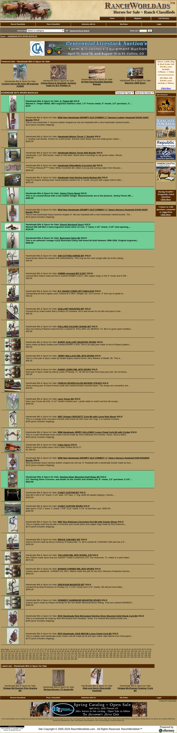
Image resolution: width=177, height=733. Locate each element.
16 (41, 649)
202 (9, 657)
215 (54, 657)
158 (5, 655)
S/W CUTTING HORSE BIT (71, 256)
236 (124, 657)
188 (110, 655)
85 (65, 651)
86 (68, 651)
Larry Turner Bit (66, 399)
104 (118, 651)
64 (12, 651)
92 (83, 651)
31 (79, 649)
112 (146, 651)
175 (65, 655)
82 (58, 651)
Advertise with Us (88, 24)
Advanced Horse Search (79, 31)
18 (46, 649)
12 (31, 649)
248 (16, 659)
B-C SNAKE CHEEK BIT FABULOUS (76, 291)
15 (38, 649)
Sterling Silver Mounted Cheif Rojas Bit (80, 477)
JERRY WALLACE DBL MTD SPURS (76, 356)
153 (138, 653)
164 (26, 655)
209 (33, 657)
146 (114, 653)
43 (110, 649)
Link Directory (163, 18)
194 (131, 655)
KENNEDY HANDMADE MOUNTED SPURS (79, 600)
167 (37, 655)
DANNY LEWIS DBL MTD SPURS (74, 369)
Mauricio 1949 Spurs (135, 83)
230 (103, 657)
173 (58, 655)
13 (33, 649)
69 (25, 651)
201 (5, 657)
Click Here (166, 88)
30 (76, 649)
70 (27, 651)
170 (47, 655)
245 (5, 659)
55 (140, 649)
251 (26, 659)
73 (35, 651)
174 (61, 655)
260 (58, 659)
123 (33, 653)
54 (138, 649)
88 (73, 651)
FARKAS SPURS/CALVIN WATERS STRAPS (80, 383)
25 (64, 649)
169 (44, 655)
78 (48, 651)
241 (142, 657)
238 (131, 657)
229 (100, 657)
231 (107, 657)
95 (91, 651)
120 (23, 653)
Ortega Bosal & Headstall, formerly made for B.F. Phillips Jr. (58, 84)
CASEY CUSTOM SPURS (70, 506)
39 (99, 649)
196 (138, 655)
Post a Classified (53, 24)
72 (32, 651)
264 (72, 659)
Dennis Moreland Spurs (72, 224)
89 (76, 651)
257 (47, 659)
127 (47, 653)
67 (20, 651)
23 (59, 649)
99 (101, 651)
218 (65, 657)
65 (14, 651)
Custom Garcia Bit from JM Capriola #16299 (20, 85)
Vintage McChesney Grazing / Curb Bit (135, 689)
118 (16, 653)
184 (96, 655)
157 (2, 655)
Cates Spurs (64, 445)
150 (128, 653)
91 (81, 651)
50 (127, 649)
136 (79, 653)
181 (86, 655)
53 (135, 649)
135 (75, 653)
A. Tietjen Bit (66, 101)
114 (2, 653)
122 (30, 653)
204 (16, 657)
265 (75, 659)
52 (132, 649)
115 (5, 653)
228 (96, 657)
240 (138, 657)
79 (50, 651)
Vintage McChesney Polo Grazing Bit (20, 689)
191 (121, 655)
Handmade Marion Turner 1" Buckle (76, 136)
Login (159, 24)
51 (130, 649)
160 (12, 655)
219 (68, 657)
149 (124, 653)
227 (93, 657)
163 (23, 655)
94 (88, 651)
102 (111, 651)
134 (72, 653)
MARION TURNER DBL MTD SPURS (76, 569)
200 (2, 657)
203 (12, 657)
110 (139, 651)
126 (44, 653)
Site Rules (124, 24)
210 (37, 657)
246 (9, 659)
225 (86, 657)
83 (60, 651)
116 (9, 653)
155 (145, 653)
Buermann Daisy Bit (70, 238)
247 (12, 659)
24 (61, 649)
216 (58, 657)
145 (110, 653)
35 (89, 649)
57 (145, 649)
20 (51, 649)
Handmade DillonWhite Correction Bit (77, 165)
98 (99, 651)
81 (55, 651)
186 (103, 655)
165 (30, 655)
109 (135, 651)
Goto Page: (5, 649)
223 (79, 657)
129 (54, 653)
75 (40, 651)
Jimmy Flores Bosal (70, 193)
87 (71, 651)
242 (145, 657)
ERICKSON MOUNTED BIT (71, 584)
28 (71, 649)
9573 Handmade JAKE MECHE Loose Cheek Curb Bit (85, 633)
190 (117, 655)
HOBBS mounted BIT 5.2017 (72, 273)
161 (16, 655)
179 (79, 655)
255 (40, 659)
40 (102, 649)
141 (96, 653)
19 (48, 649)
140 (93, 653)
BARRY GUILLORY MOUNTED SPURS (77, 342)
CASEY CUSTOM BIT (68, 492)
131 (61, 653)
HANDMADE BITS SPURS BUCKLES (22, 36)
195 (135, 655)
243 (149, 657)
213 (47, 657)
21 (53, 649)
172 (54, 655)
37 (94, 649)
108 (132, 651)
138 (86, 653)
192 (124, 655)
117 (12, 653)
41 (104, 649)
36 (92, 649)
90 (78, 651)
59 (150, 649)
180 (82, 655)
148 (121, 653)
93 (86, 651)
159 (9, 655)
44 (112, 649)
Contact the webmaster (168, 701)
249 (19, 659)
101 (107, 651)
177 (72, 655)
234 (117, 657)
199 (149, 655)
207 (26, 657)
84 (63, 651)
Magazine (137, 18)
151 (131, 653)
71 (30, 651)
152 (135, 653)
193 (128, 655)
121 (26, 653)
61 (4, 651)
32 (81, 649)
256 (44, 659)
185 (100, 655)
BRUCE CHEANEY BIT (69, 539)
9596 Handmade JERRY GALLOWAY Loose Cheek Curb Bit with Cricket (94, 432)
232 (110, 657)
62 (7, 651)
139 (89, 653)
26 (66, 649)
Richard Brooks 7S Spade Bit (58, 689)
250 (23, 659)
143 (103, 653)
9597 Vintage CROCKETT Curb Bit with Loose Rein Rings (87, 416)
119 (19, 653)
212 (44, 657)
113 (149, 651)
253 (33, 659)
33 (84, 649)
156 (149, 653)
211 (40, 657)
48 (122, 649)
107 (128, 651)
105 (121, 651)
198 (145, 655)
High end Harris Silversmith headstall (97, 689)
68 (22, 651)
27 (69, 649)
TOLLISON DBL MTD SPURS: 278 (75, 555)
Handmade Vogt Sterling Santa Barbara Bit (79, 177)
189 (114, 655)
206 (23, 657)
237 (128, 657)
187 (107, 655)
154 (142, 653)
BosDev (6, 730)
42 (107, 649)
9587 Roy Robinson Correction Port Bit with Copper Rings (87, 522)
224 (82, 657)
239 (135, 657)
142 (100, 653)
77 (45, 651)
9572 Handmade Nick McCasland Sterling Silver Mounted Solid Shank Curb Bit (97, 616)
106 (125, 651)
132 (65, 653)
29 (74, 649)
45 (115, 649)
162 (19, 655)
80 (53, 651)
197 (142, 655)
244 (2, 659)
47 (120, 649)
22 (56, 649)
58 (148, 649)
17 (43, 649)
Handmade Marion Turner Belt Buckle (77, 153)
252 (30, 659)
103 (114, 651)
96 (94, 651)
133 (68, 653)
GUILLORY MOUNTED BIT (71, 309)
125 (40, 653)
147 (117, 653)
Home (112, 18)
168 (40, 655)
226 (89, 657)
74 (37, 651)
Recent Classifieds (18, 24)
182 (89, 655)
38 (97, 649)
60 (2, 651)
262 (65, 659)
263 (68, 659)
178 (75, 655)
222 (75, 657)
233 (114, 657)
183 (93, 655)
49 (125, 649)
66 (17, 651)
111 (142, 651)
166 (33, 655)
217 (61, 657)
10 (25, 649)
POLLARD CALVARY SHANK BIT (74, 326)
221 (72, 657)
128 (51, 653)
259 (54, 659)
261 (61, 659)
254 (37, 659)
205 (19, 657)
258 (51, 659)
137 (82, 653)
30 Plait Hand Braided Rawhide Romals (97, 83)
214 (51, 657)
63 (9, 651)
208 (30, 657)
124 (37, 653)
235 (121, 657)
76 (43, 651)
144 (107, 653)
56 (143, 649)
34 (87, 649)
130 (58, 653)
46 (117, 649)
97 (96, 651)
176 (68, 655)
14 (36, 649)
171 (51, 655)
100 (104, 651)
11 (28, 649)
